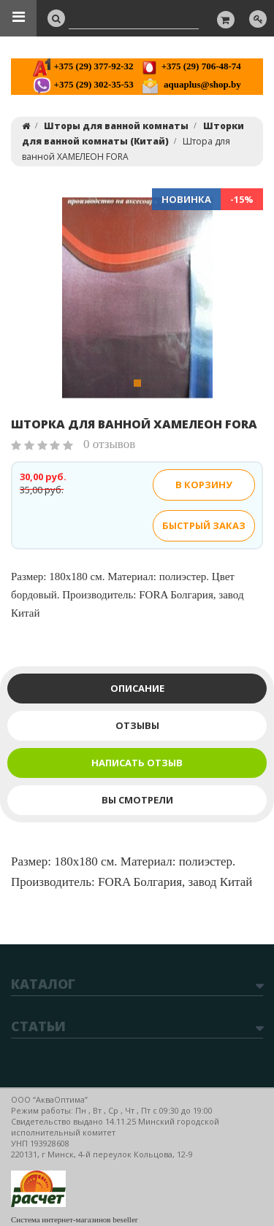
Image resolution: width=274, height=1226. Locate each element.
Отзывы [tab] (137, 725)
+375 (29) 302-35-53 (83, 84)
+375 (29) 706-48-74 (190, 66)
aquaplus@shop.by (191, 84)
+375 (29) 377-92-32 (83, 66)
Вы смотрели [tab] (137, 799)
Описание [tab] (137, 688)
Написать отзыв (137, 762)
